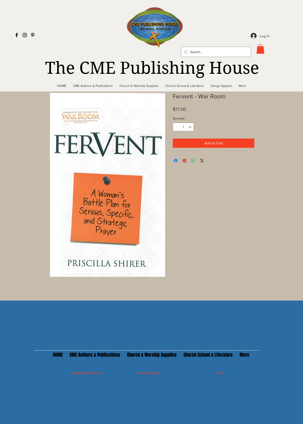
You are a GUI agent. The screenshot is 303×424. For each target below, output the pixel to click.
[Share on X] (202, 160)
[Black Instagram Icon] (25, 35)
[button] (260, 49)
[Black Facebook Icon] (17, 35)
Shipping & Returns (86, 373)
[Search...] (215, 52)
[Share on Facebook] (175, 160)
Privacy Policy (149, 373)
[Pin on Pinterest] (184, 160)
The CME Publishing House (152, 68)
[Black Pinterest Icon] (33, 35)
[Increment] (190, 127)
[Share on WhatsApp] (193, 160)
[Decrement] (176, 127)
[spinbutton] (183, 127)
